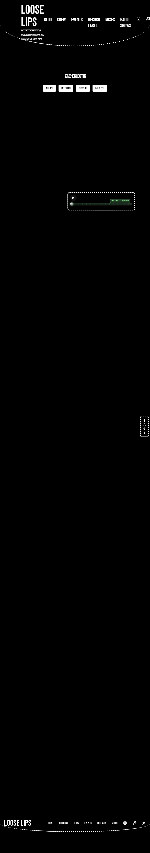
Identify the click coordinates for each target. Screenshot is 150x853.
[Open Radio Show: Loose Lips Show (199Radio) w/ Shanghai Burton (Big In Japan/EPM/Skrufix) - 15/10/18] (106, 738)
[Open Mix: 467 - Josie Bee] (44, 136)
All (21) (49, 88)
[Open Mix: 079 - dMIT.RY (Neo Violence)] (44, 482)
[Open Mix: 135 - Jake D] (106, 312)
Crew (61, 20)
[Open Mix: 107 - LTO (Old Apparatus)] (44, 398)
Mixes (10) (66, 88)
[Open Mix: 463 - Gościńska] (106, 139)
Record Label (94, 23)
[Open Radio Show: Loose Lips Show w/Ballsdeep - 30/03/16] (44, 652)
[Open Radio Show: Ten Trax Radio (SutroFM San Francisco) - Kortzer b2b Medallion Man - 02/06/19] (44, 565)
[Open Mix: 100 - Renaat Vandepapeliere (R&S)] (106, 395)
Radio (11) (99, 88)
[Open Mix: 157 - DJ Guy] (44, 312)
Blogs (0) (83, 88)
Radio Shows (125, 23)
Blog (48, 20)
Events (77, 20)
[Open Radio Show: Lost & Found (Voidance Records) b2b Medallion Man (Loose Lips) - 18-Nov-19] (106, 565)
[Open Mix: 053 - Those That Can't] (106, 482)
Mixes (110, 20)
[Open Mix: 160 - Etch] (106, 226)
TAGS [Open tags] (144, 426)
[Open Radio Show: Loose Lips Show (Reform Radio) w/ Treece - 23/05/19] (106, 652)
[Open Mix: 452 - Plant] (44, 226)
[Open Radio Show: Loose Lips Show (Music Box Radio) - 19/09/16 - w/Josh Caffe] (44, 738)
